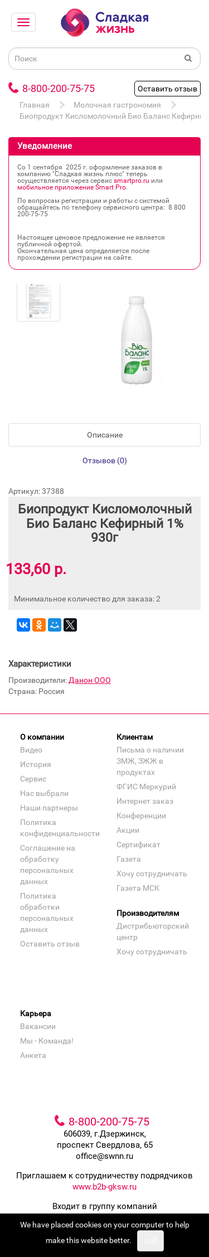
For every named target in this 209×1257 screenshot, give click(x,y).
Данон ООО (90, 680)
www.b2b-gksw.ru (104, 1187)
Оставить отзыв (167, 88)
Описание (105, 434)
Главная (35, 104)
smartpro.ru (131, 181)
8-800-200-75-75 (58, 88)
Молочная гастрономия (117, 104)
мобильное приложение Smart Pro (71, 187)
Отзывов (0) (104, 460)
